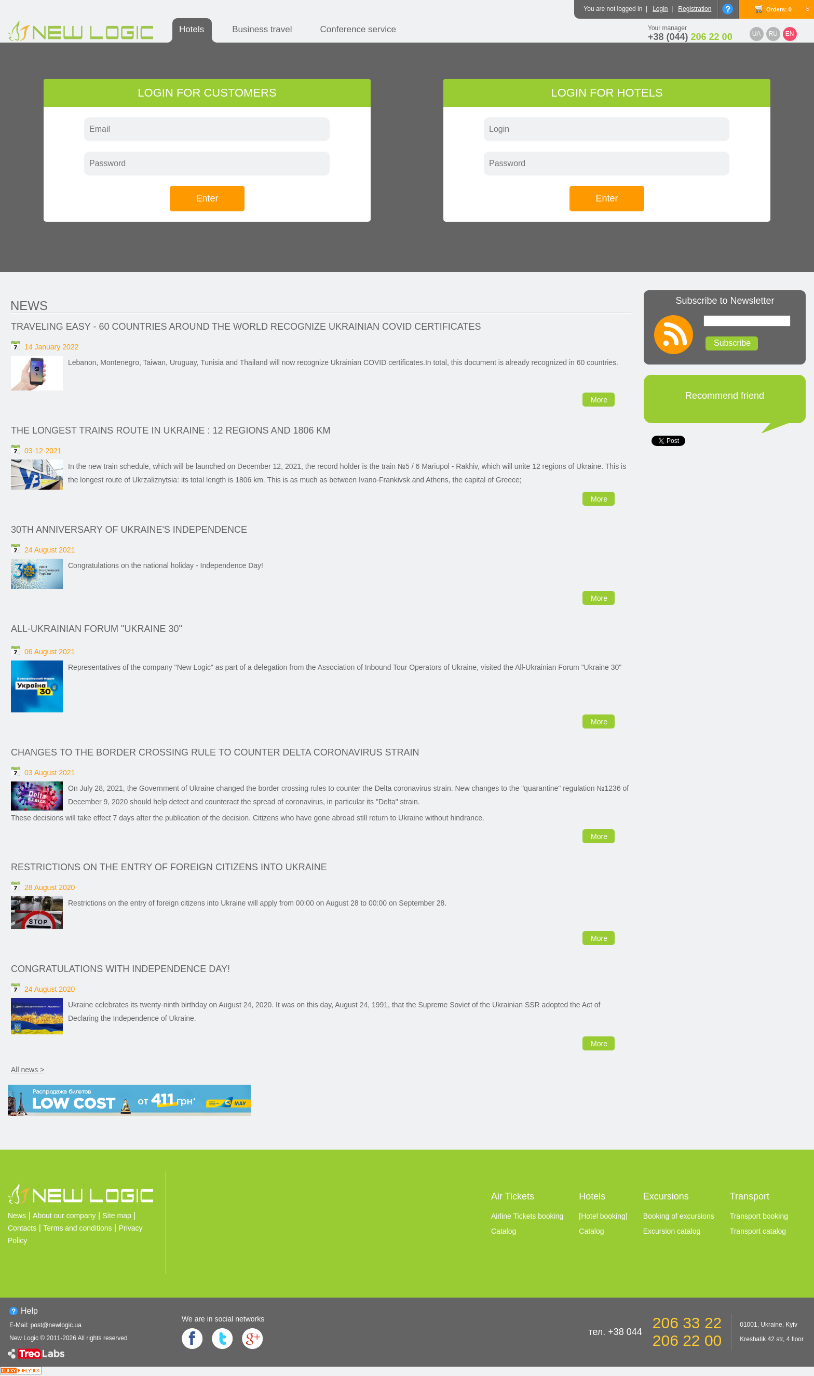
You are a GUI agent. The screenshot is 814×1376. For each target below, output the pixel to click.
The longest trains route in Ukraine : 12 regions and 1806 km (171, 430)
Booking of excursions (678, 1216)
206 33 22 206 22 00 (687, 1331)
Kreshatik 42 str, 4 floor (772, 1339)
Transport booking (759, 1216)
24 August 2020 (49, 989)
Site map (117, 1215)
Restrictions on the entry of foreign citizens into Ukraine (169, 867)
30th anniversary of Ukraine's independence (129, 529)
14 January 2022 (51, 347)
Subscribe (732, 343)
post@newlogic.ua (56, 1325)
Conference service (358, 29)
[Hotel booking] (603, 1216)
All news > (27, 1069)
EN (789, 33)
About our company (64, 1215)
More (599, 400)
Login (660, 8)
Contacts (22, 1228)
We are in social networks (223, 1319)
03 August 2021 (49, 772)
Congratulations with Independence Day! (120, 969)
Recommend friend (724, 395)
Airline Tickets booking (527, 1216)
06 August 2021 (49, 651)
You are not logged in (613, 8)
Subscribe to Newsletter (724, 300)
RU (773, 33)
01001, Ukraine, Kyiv (768, 1324)
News (29, 306)
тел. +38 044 (615, 1332)
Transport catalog (758, 1231)
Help (29, 1310)
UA (756, 33)
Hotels (191, 29)
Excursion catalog (672, 1231)
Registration (694, 8)
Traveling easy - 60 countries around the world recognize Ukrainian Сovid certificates (246, 326)
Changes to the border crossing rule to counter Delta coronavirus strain (215, 752)
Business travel (262, 29)
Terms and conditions (77, 1228)
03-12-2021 (43, 451)
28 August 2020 (49, 887)
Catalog (503, 1231)
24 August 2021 (49, 550)
